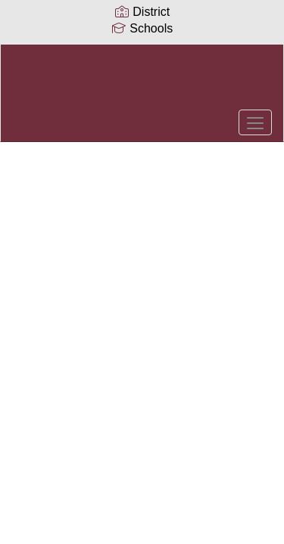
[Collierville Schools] (142, 81)
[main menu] (255, 122)
